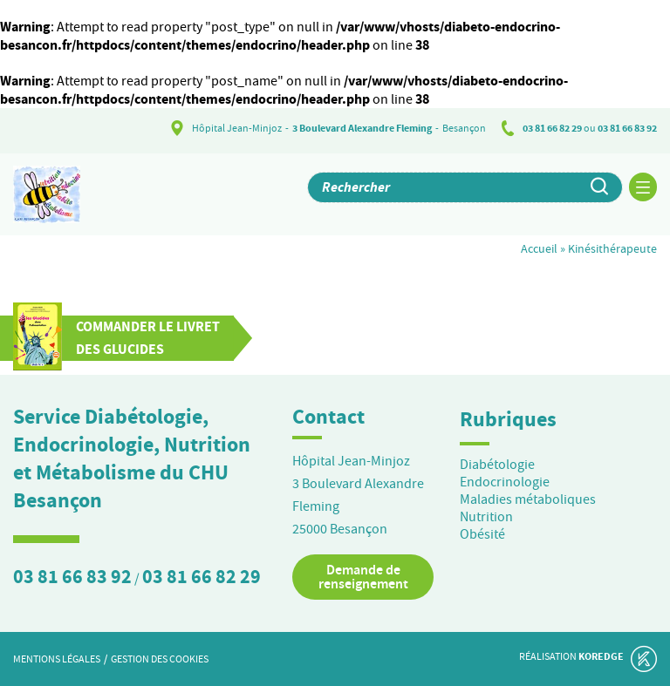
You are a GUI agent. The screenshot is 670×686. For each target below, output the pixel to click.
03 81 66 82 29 (552, 128)
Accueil (539, 248)
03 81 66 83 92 (627, 128)
